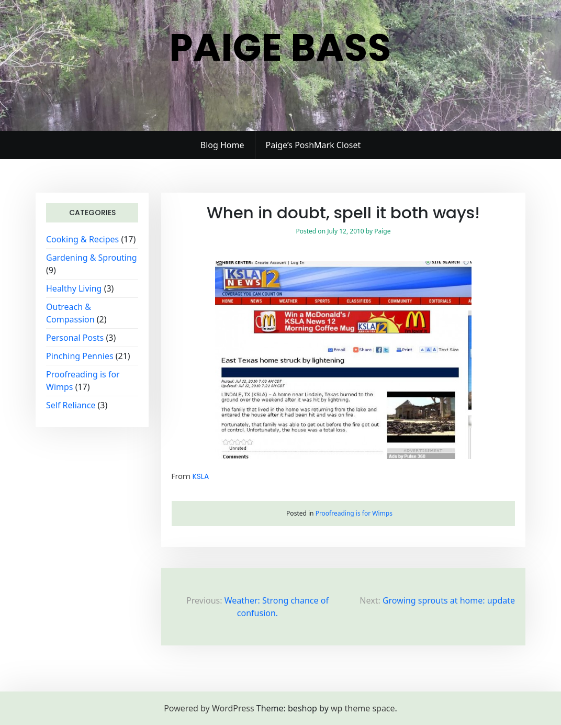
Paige (382, 231)
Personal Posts (75, 337)
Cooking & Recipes (82, 239)
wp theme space (363, 708)
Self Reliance (70, 405)
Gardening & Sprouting (91, 257)
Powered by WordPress (209, 708)
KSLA (201, 476)
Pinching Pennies (80, 356)
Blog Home (222, 145)
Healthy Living (74, 288)
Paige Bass (280, 47)
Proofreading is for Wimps (354, 513)
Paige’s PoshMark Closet (313, 145)
